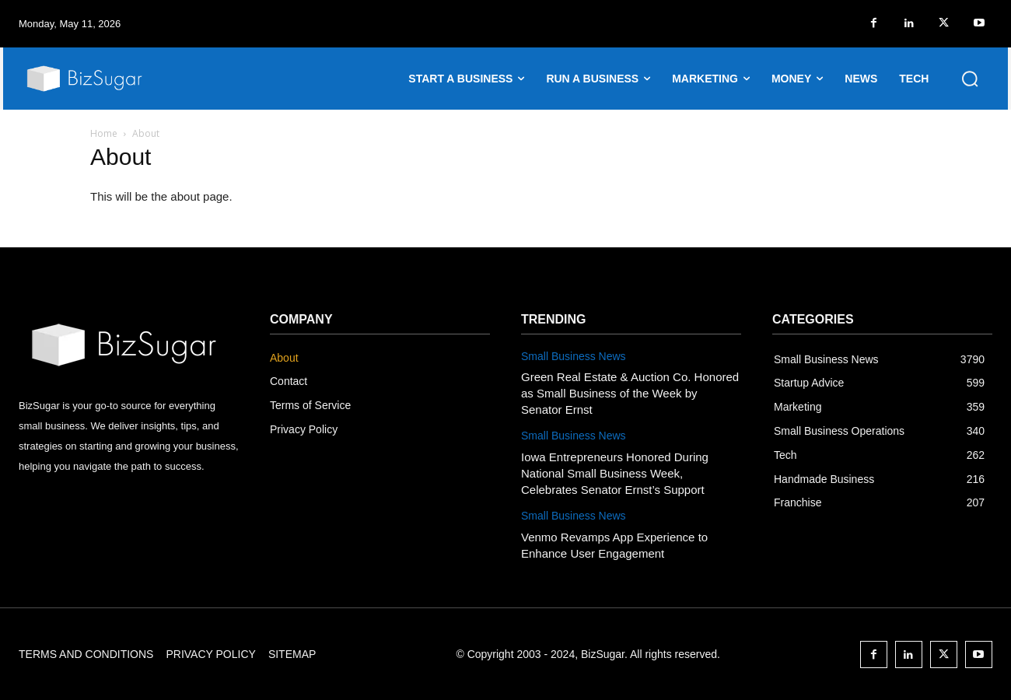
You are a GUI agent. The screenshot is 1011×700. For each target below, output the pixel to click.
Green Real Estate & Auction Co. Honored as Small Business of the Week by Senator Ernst (630, 393)
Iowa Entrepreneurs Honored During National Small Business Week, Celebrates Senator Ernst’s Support (614, 473)
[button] (969, 78)
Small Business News (573, 356)
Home (103, 133)
